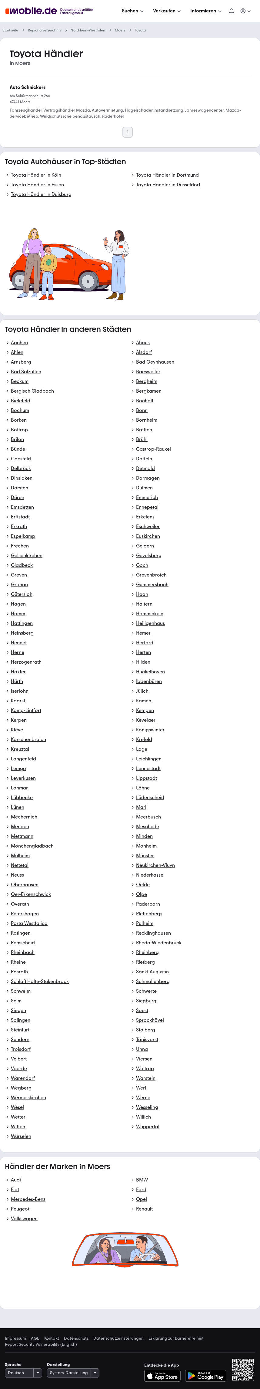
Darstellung (58, 1364)
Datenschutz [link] (76, 1338)
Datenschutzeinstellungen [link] (118, 1338)
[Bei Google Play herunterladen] (205, 1376)
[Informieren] (206, 10)
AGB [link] (35, 1338)
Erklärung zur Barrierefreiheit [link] (176, 1338)
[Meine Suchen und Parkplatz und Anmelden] (246, 10)
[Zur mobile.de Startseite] (50, 11)
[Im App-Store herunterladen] (164, 1376)
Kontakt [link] (51, 1338)
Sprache (13, 1364)
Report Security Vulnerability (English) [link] (41, 1344)
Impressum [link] (15, 1338)
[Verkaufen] (168, 10)
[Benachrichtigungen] (231, 10)
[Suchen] (133, 10)
